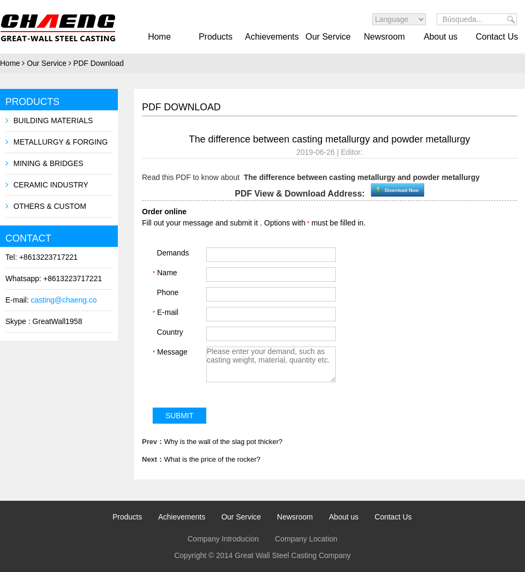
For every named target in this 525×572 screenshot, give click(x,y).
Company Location (306, 539)
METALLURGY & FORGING (60, 142)
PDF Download (98, 63)
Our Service (327, 36)
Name (165, 272)
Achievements (272, 36)
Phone (165, 292)
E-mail (165, 312)
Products (215, 36)
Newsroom (384, 36)
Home (159, 36)
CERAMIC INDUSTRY (50, 184)
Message (170, 352)
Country (168, 332)
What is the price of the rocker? (212, 459)
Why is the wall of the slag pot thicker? (223, 442)
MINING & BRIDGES (48, 163)
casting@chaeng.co (63, 300)
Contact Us (497, 36)
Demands (171, 253)
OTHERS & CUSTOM (49, 206)
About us (441, 36)
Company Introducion (223, 539)
